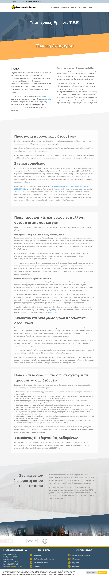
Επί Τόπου (65, 7)
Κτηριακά (52, 563)
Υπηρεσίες (83, 7)
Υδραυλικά (52, 559)
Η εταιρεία (11, 555)
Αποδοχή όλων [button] (102, 572)
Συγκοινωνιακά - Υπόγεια (58, 555)
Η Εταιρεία (55, 7)
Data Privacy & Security (52, 324)
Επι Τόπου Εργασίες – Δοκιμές (19, 559)
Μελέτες (74, 7)
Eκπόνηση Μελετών (15, 563)
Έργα (91, 7)
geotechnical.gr (46, 100)
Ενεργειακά (53, 566)
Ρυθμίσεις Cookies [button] (91, 572)
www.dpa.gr (37, 429)
